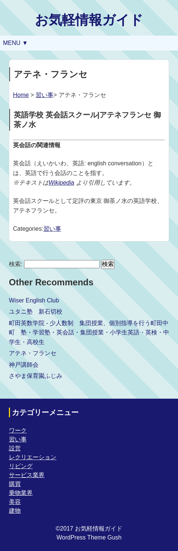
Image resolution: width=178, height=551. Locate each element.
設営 (15, 448)
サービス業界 (26, 475)
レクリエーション (32, 457)
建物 (15, 511)
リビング (21, 466)
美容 (15, 502)
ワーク (18, 430)
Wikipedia (61, 182)
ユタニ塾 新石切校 (35, 311)
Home (21, 95)
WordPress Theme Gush (88, 537)
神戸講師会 (24, 365)
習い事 (44, 95)
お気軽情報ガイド (89, 19)
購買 (15, 484)
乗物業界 (21, 493)
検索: (15, 264)
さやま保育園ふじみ (35, 376)
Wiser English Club (34, 300)
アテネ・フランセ (32, 353)
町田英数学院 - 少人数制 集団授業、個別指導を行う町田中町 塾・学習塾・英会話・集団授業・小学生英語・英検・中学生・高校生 (89, 332)
